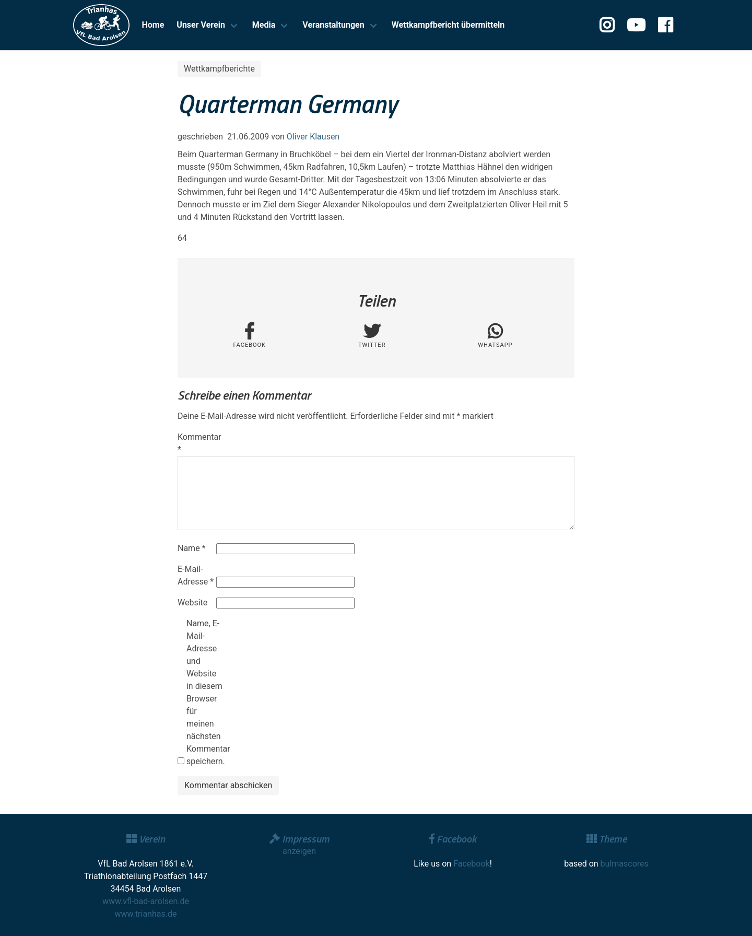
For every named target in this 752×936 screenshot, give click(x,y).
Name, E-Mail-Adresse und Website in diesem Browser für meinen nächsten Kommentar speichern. (204, 692)
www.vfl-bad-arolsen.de (145, 901)
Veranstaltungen (333, 25)
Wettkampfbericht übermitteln (448, 25)
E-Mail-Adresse (196, 575)
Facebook (471, 864)
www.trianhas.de (146, 914)
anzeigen (299, 851)
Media (263, 25)
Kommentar (196, 443)
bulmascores (625, 864)
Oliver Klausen (313, 137)
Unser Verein (201, 25)
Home (153, 25)
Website (192, 602)
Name (192, 548)
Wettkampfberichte (219, 69)
